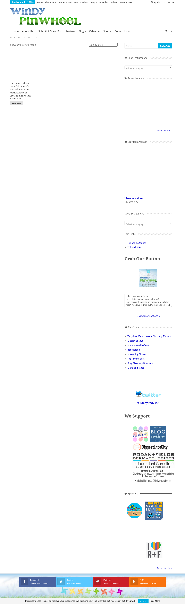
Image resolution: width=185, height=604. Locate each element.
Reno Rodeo (133, 349)
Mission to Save (135, 340)
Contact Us (121, 31)
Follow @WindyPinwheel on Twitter (148, 392)
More (122, 2)
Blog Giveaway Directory (140, 363)
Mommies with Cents (138, 345)
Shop (114, 2)
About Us (49, 2)
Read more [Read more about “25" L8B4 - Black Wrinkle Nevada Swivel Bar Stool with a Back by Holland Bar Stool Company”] (16, 103)
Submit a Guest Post (68, 2)
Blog (93, 2)
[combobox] (148, 67)
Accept (143, 601)
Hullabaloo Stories (136, 243)
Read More (155, 601)
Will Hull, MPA (134, 247)
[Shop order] (103, 45)
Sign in (155, 2)
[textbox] (148, 68)
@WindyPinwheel (148, 402)
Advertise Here (164, 130)
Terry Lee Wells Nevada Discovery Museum (149, 336)
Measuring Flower (136, 354)
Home (40, 2)
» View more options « (148, 316)
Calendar (103, 2)
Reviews (84, 2)
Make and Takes (135, 367)
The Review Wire (136, 358)
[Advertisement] (148, 104)
